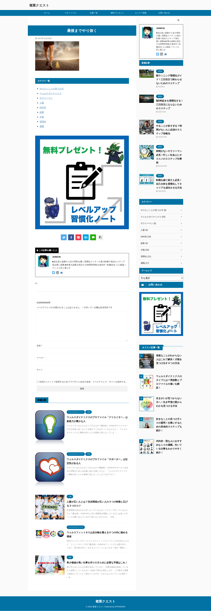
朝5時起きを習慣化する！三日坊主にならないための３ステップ (169, 104)
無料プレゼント (117, 13)
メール (40, 357)
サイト (40, 370)
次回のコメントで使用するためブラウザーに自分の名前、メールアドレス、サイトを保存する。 (83, 382)
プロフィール (70, 13)
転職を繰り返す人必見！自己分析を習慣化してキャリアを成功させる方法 (169, 184)
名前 (39, 345)
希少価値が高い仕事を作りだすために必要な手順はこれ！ (97, 562)
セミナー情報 (140, 13)
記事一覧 (94, 13)
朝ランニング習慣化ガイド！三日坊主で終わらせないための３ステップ (169, 79)
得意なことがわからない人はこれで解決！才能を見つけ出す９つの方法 (169, 359)
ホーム (47, 13)
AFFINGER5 (120, 604)
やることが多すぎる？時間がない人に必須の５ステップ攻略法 (169, 130)
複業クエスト (39, 5)
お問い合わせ (164, 13)
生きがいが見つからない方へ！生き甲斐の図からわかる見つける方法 (169, 402)
